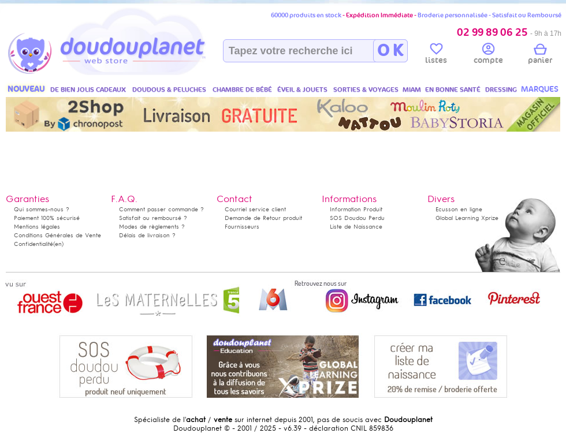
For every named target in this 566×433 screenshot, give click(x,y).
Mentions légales (37, 226)
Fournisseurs (242, 226)
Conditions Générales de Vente (57, 235)
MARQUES (539, 89)
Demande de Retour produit (263, 218)
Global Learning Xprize (466, 218)
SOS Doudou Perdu (357, 218)
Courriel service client (255, 209)
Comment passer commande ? (161, 209)
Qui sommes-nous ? (41, 209)
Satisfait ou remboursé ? (153, 218)
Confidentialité (33, 244)
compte (488, 55)
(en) (58, 244)
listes (436, 55)
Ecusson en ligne (458, 209)
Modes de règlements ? (152, 226)
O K (390, 50)
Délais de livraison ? (147, 235)
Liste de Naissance (356, 226)
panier (540, 55)
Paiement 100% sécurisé (47, 218)
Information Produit (356, 209)
